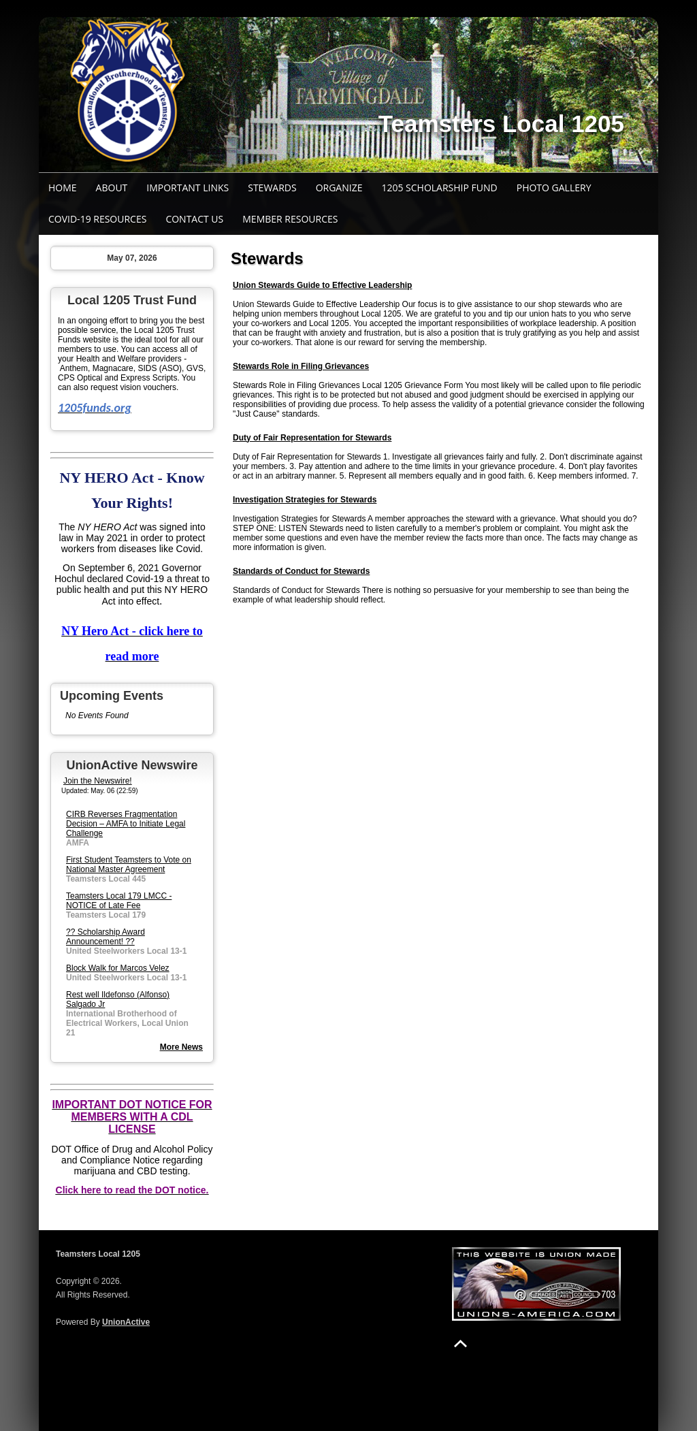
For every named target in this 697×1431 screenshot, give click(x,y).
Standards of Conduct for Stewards (301, 571)
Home (62, 187)
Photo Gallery (554, 187)
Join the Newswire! (97, 781)
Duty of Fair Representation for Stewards (312, 438)
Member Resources (290, 218)
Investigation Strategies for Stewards (304, 499)
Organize (339, 187)
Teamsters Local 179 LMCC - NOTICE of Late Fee (119, 900)
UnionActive (126, 1322)
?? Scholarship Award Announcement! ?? (105, 936)
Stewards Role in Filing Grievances (301, 366)
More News (181, 1047)
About (112, 187)
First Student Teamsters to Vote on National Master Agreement (128, 864)
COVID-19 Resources (97, 218)
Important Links (187, 187)
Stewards (272, 187)
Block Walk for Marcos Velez (117, 968)
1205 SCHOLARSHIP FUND (439, 187)
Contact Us (194, 218)
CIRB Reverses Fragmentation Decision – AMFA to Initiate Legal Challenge (125, 823)
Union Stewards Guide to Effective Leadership (322, 285)
